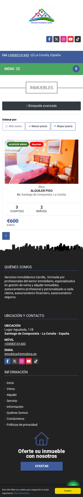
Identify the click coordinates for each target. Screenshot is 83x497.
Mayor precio (63, 126)
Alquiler (12, 395)
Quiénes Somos (17, 412)
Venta (11, 389)
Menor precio (37, 126)
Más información (21, 493)
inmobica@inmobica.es (20, 354)
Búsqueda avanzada (41, 105)
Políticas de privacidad (22, 424)
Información (15, 407)
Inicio (10, 383)
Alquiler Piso (42, 190)
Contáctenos (15, 418)
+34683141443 (18, 55)
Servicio (12, 401)
